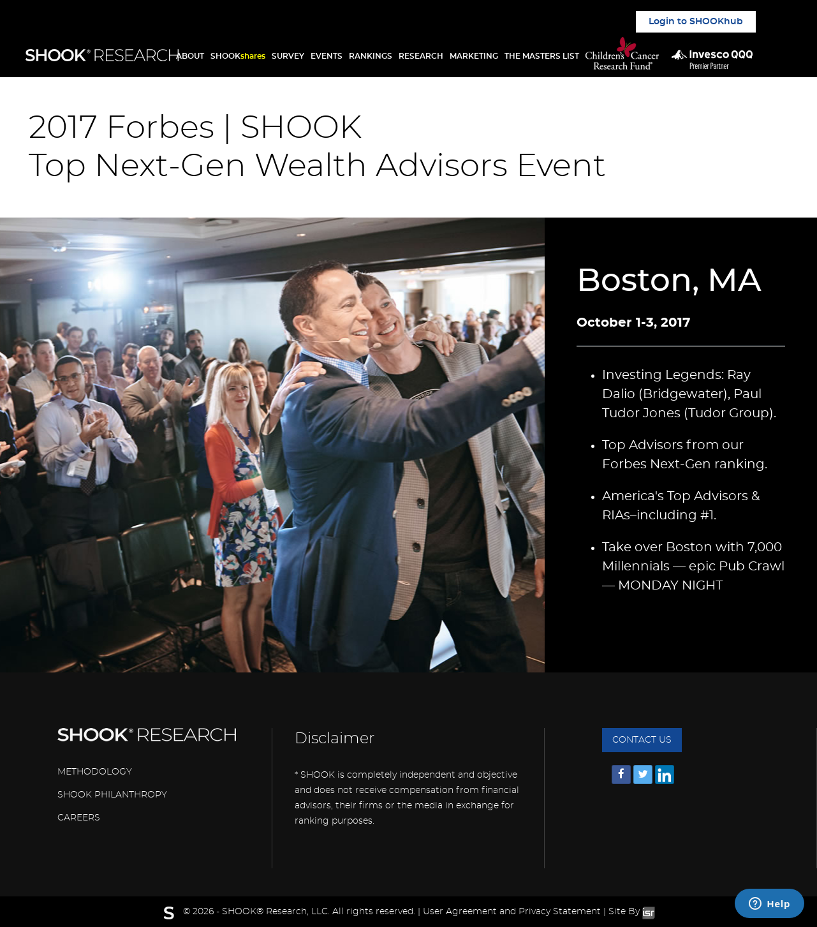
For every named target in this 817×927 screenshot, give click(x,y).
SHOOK (237, 56)
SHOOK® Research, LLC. (276, 911)
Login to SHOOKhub (696, 21)
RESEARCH (421, 56)
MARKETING (474, 56)
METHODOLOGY (94, 772)
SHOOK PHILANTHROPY (112, 794)
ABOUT (190, 56)
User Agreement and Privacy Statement (512, 911)
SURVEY (288, 56)
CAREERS (78, 817)
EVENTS (326, 56)
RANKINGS (370, 56)
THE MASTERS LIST (541, 56)
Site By (631, 911)
